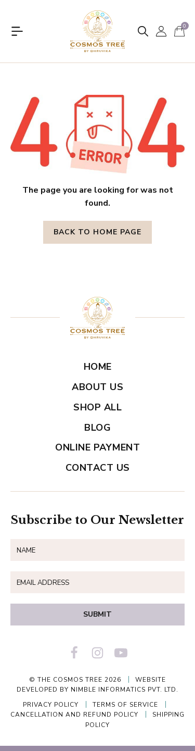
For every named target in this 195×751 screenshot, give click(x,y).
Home (98, 366)
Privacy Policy (51, 704)
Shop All (97, 407)
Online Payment (97, 447)
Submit (97, 614)
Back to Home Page (97, 232)
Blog (97, 427)
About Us (97, 387)
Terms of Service (125, 704)
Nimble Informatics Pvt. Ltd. (124, 689)
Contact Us (98, 467)
